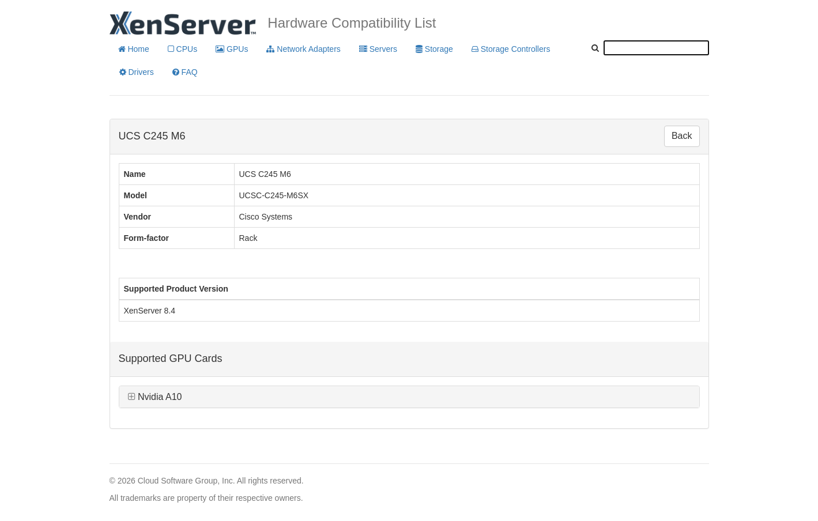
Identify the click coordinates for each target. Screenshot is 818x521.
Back (682, 136)
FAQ (185, 72)
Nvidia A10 (155, 397)
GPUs (232, 49)
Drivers (136, 72)
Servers (378, 49)
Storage (434, 49)
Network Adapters (303, 49)
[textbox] (656, 47)
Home (133, 49)
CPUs (182, 49)
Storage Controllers (511, 49)
